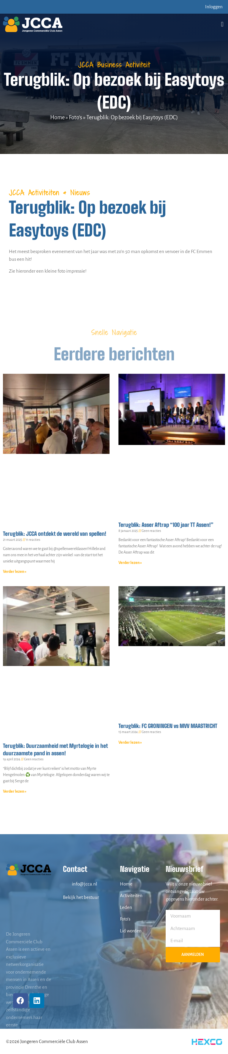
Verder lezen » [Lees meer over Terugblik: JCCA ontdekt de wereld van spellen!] (14, 572)
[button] (222, 24)
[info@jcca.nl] (66, 884)
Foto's (75, 117)
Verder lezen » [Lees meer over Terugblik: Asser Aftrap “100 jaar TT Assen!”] (130, 563)
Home (57, 117)
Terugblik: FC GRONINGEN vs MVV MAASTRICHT (167, 726)
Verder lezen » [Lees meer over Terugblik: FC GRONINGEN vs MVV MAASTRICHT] (130, 742)
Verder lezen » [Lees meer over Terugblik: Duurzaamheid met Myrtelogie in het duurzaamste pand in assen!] (14, 791)
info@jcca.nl (84, 883)
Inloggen (214, 6)
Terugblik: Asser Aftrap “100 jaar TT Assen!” (165, 525)
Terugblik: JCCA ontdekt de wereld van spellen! (54, 533)
